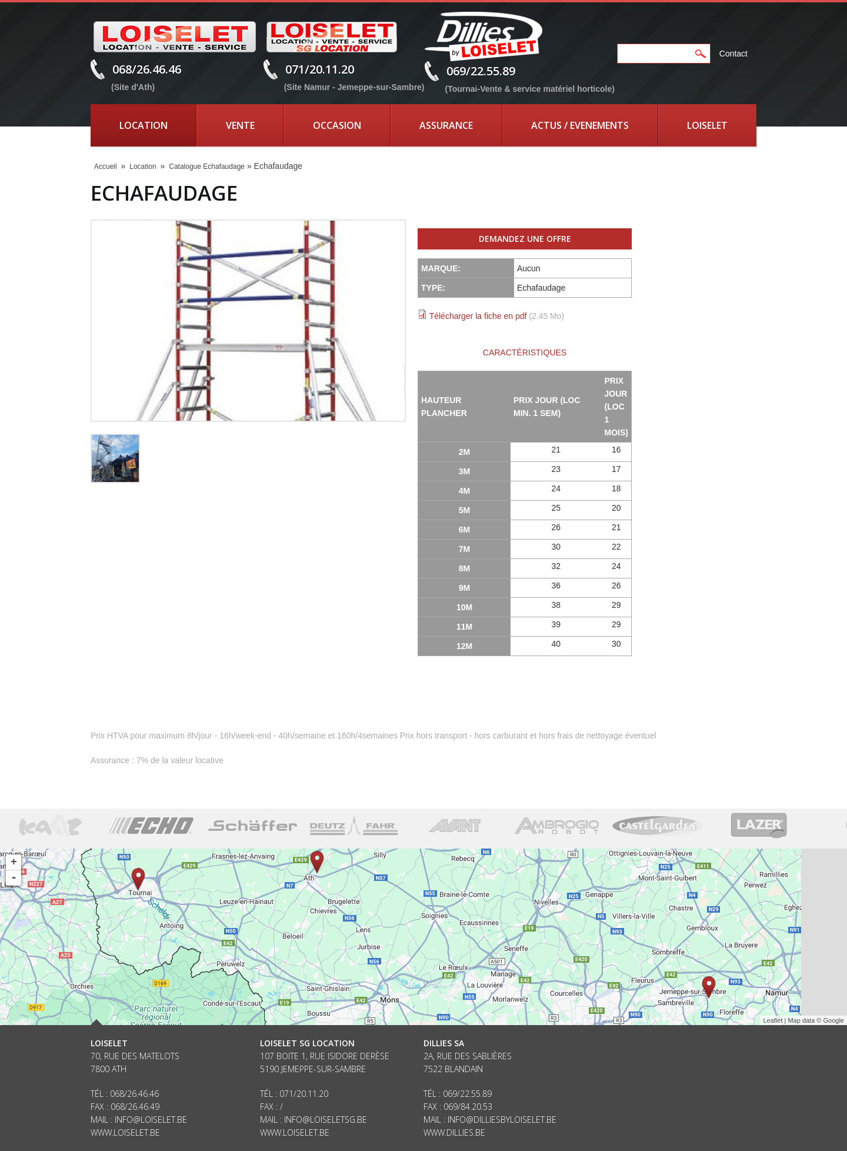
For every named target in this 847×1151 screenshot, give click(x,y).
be (480, 1132)
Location (143, 125)
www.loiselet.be (125, 1132)
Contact (733, 53)
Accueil (105, 166)
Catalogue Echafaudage (207, 166)
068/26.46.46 (146, 69)
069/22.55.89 (480, 71)
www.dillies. (449, 1132)
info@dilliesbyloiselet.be (502, 1119)
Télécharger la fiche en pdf (478, 316)
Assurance (446, 125)
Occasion (337, 125)
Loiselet (707, 125)
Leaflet (772, 1020)
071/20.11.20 (319, 69)
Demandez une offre (525, 238)
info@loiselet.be (151, 1119)
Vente (240, 125)
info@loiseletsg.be (325, 1119)
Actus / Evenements (580, 125)
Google (833, 1020)
